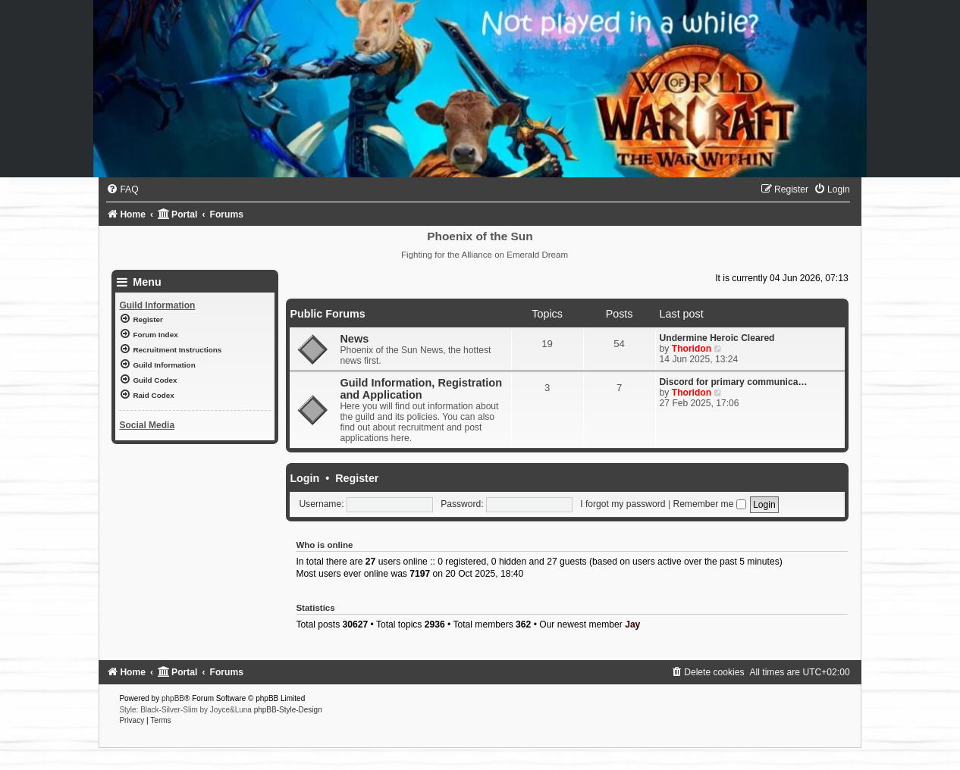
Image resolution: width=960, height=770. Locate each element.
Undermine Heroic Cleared (717, 338)
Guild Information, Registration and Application (421, 389)
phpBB (173, 698)
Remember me (709, 504)
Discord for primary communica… (734, 382)
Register (356, 478)
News (354, 339)
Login (304, 478)
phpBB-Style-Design (288, 710)
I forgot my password (622, 504)
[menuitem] (122, 189)
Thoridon (691, 348)
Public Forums (327, 314)
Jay (632, 624)
